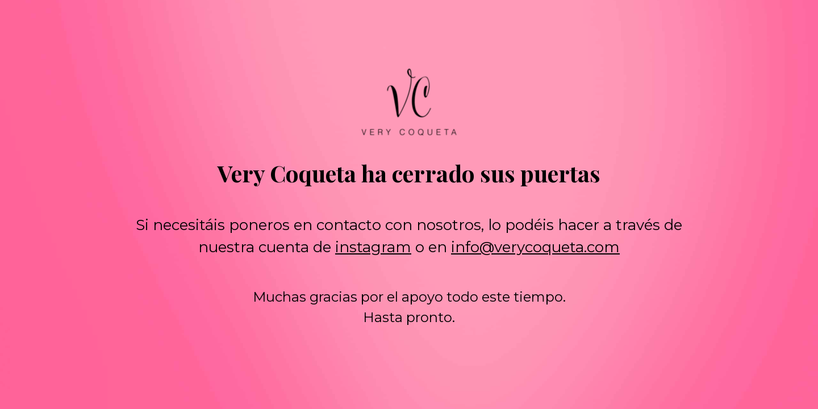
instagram (373, 247)
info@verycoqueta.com (535, 247)
